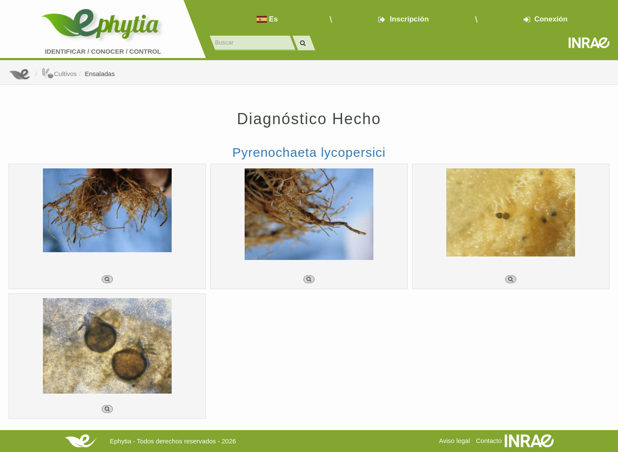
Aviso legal (454, 440)
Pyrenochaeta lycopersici (309, 152)
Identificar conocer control (103, 51)
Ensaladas (100, 73)
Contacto (489, 440)
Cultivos (59, 73)
